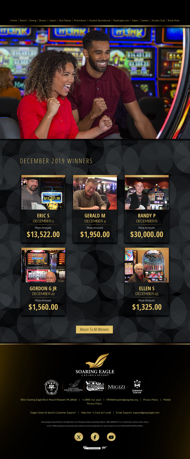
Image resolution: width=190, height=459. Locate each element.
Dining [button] (32, 20)
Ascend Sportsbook (99, 20)
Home (14, 20)
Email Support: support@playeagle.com (137, 412)
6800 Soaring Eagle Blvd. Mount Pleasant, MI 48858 (49, 399)
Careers (145, 20)
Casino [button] (52, 20)
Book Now (173, 20)
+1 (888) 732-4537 (91, 399)
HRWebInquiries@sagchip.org (122, 399)
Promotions (80, 20)
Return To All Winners (94, 329)
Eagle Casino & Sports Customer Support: (53, 412)
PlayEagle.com (121, 20)
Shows (42, 20)
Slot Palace (65, 20)
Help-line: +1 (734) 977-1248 (96, 412)
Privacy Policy (150, 399)
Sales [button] (135, 20)
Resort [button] (23, 20)
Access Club (158, 20)
